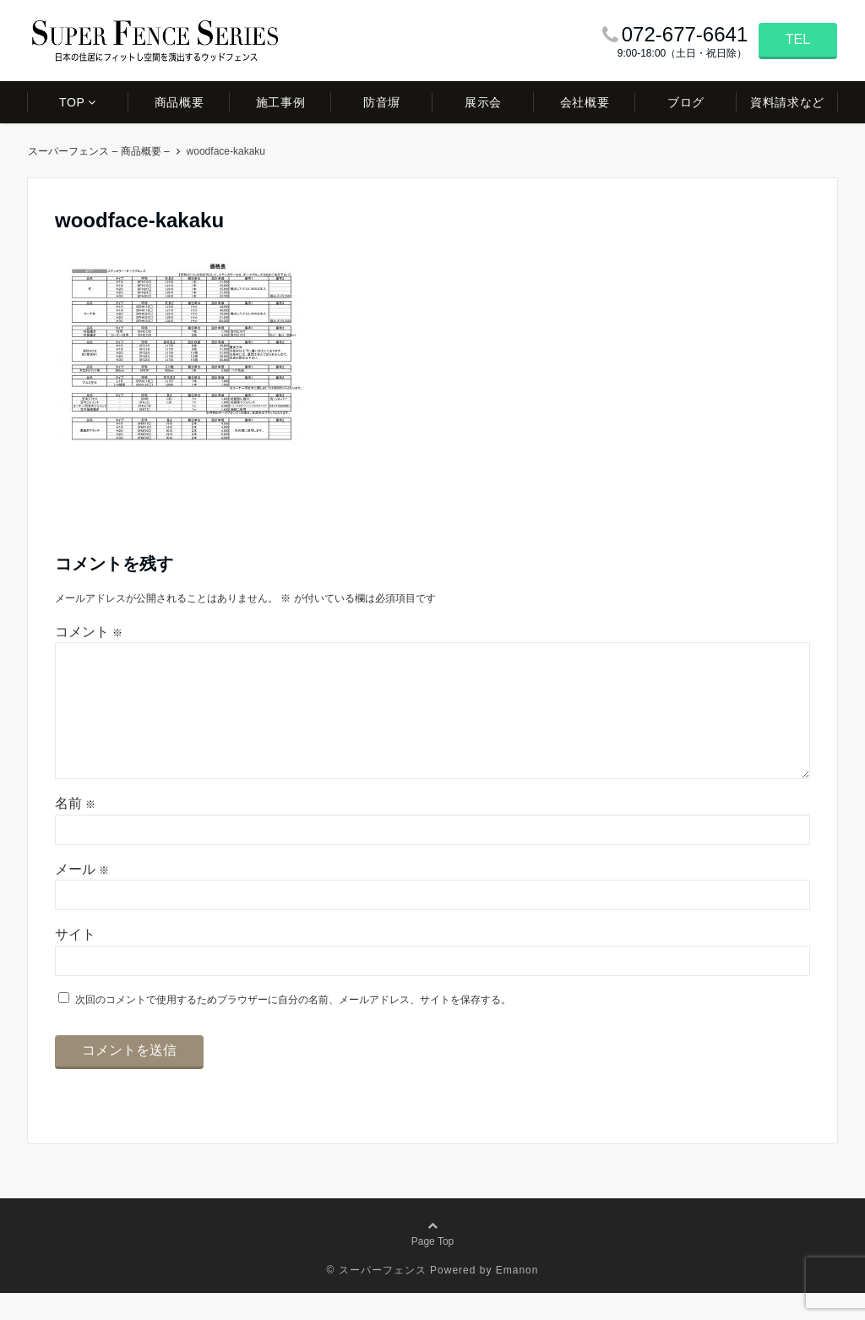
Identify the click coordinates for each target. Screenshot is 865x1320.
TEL (798, 39)
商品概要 (179, 102)
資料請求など (787, 102)
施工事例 (280, 102)
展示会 (483, 102)
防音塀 (381, 102)
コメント (88, 632)
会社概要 (584, 102)
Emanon (517, 1297)
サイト (75, 961)
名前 (75, 830)
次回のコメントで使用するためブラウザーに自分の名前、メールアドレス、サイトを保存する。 (293, 1027)
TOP (71, 102)
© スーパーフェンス (377, 1297)
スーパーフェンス (74, 151)
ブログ (686, 102)
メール (82, 896)
